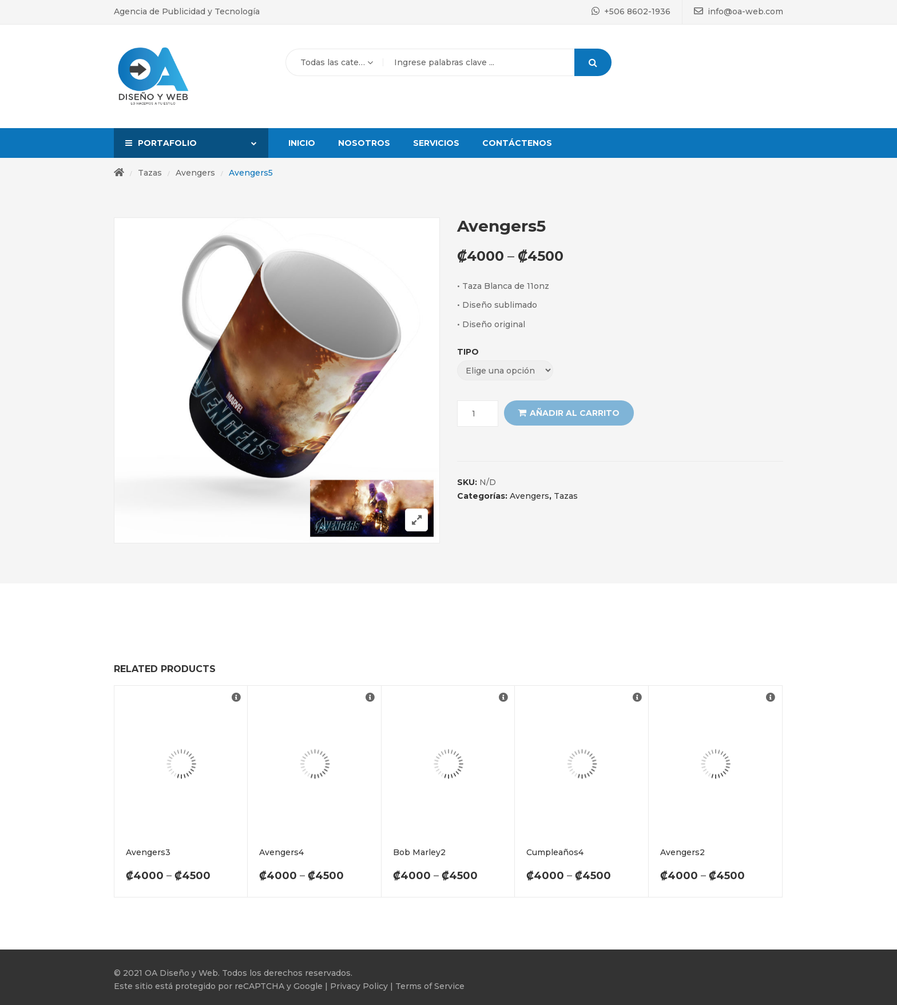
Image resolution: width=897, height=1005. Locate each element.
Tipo (468, 352)
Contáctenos (517, 143)
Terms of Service (430, 986)
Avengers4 (281, 852)
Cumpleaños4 (555, 852)
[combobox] (334, 62)
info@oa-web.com (738, 11)
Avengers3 (148, 852)
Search (593, 62)
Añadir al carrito (575, 413)
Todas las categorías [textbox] (334, 62)
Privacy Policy (358, 986)
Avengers (195, 173)
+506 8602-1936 (631, 11)
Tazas (150, 173)
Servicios (436, 143)
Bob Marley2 (419, 852)
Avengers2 (682, 852)
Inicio (301, 143)
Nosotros (364, 143)
